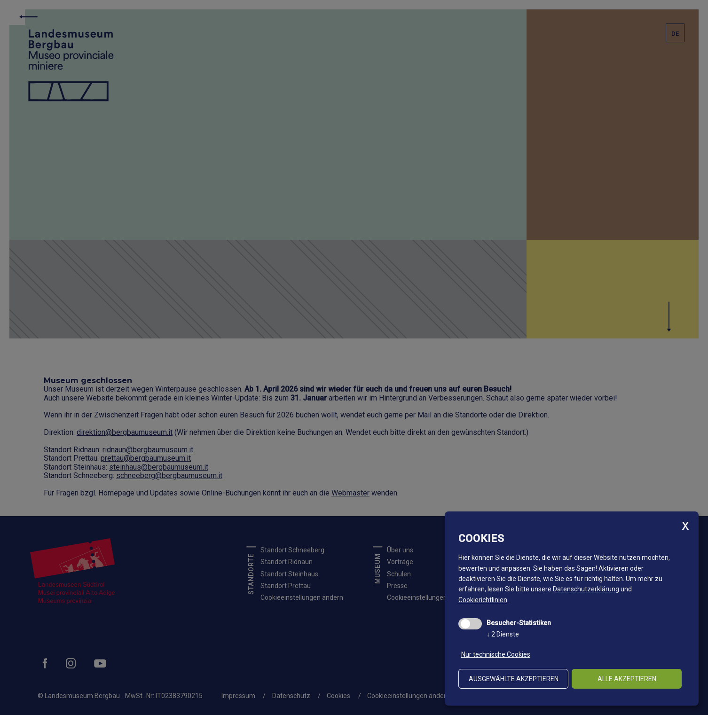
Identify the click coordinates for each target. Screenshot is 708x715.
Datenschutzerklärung (586, 589)
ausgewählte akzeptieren (514, 679)
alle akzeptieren (627, 679)
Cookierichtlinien (482, 600)
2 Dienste (503, 634)
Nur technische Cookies (495, 654)
